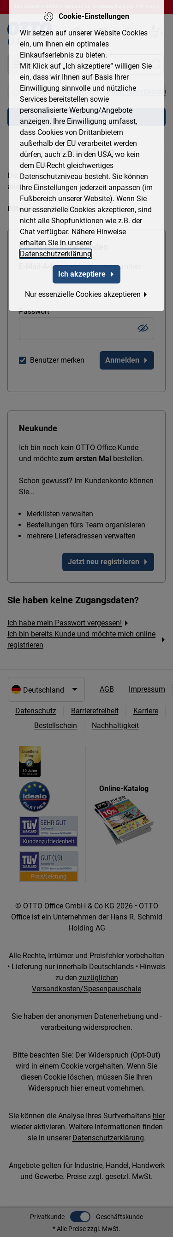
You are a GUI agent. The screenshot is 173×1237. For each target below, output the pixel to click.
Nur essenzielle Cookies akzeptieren (86, 290)
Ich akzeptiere (86, 270)
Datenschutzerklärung (55, 250)
